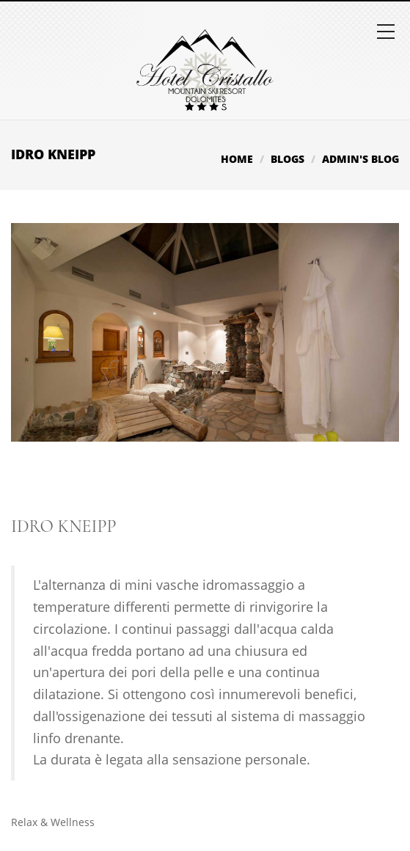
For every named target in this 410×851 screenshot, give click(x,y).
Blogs (287, 159)
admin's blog (360, 159)
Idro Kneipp (64, 526)
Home (237, 159)
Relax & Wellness (53, 822)
